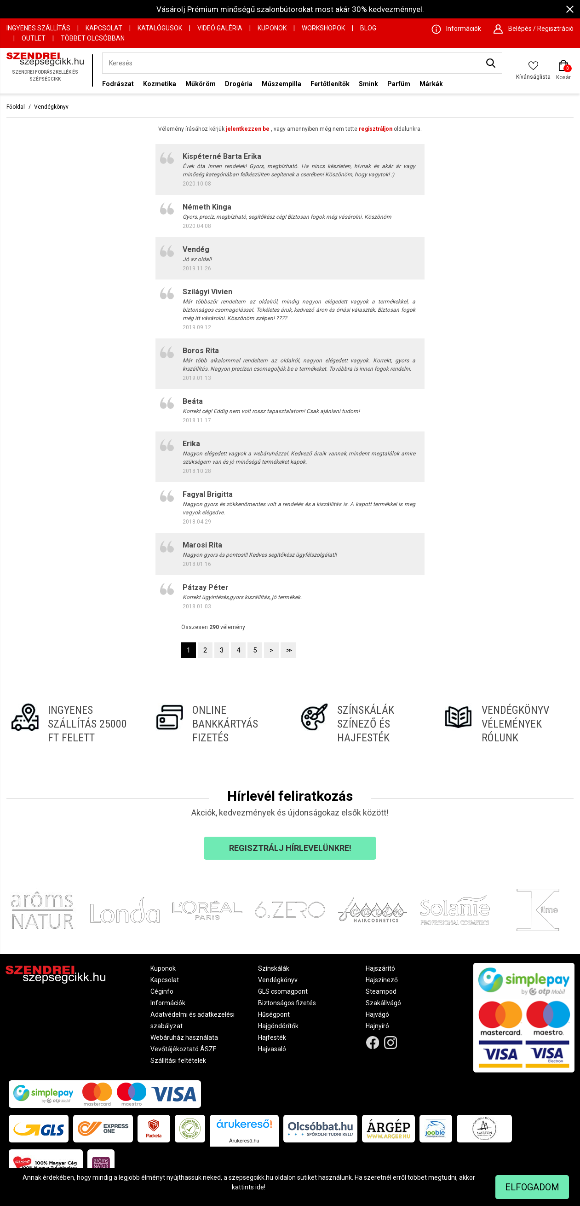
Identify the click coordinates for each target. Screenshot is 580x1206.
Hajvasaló (272, 1049)
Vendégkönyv (51, 107)
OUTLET (34, 38)
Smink (368, 83)
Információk (167, 1003)
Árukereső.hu (244, 1140)
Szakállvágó (383, 1003)
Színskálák (273, 968)
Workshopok (323, 28)
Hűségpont (274, 1014)
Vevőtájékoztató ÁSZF (183, 1049)
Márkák (431, 83)
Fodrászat (118, 83)
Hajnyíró (377, 1026)
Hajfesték (272, 1037)
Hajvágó (377, 1014)
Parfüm (398, 83)
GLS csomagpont (283, 991)
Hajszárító (380, 968)
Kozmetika (159, 83)
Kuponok (272, 28)
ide (259, 1187)
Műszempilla (281, 83)
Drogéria (239, 83)
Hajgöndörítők (278, 1026)
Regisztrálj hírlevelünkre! (290, 848)
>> (288, 650)
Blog (368, 28)
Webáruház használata (184, 1037)
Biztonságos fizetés (287, 1003)
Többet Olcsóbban (93, 38)
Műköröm (200, 83)
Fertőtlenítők (330, 83)
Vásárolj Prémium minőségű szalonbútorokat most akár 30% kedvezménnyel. (290, 9)
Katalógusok (160, 28)
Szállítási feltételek (178, 1060)
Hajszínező (382, 980)
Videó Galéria (219, 28)
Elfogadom (532, 1187)
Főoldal (15, 107)
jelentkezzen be (248, 129)
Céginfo (161, 991)
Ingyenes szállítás (38, 28)
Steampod (381, 991)
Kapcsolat (104, 28)
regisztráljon (375, 129)
